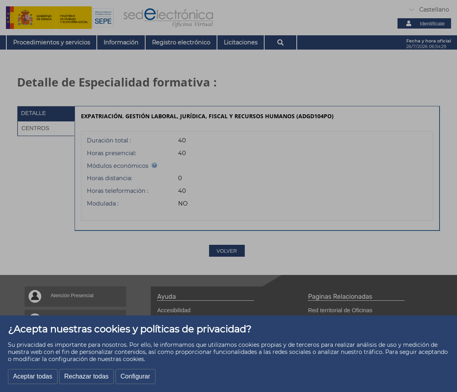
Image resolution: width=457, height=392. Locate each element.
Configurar (135, 376)
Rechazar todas (86, 376)
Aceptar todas (32, 376)
